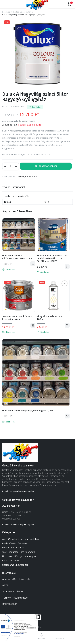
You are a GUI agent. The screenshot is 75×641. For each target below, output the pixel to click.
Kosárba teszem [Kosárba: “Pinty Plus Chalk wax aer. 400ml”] (67, 325)
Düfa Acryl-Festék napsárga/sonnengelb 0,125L (27, 410)
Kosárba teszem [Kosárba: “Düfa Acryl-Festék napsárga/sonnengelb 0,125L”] (67, 416)
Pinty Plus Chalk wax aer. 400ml (50, 317)
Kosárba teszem (48, 166)
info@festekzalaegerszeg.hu (18, 491)
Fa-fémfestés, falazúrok (14, 543)
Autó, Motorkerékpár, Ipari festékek (20, 539)
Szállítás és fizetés (13, 591)
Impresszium (9, 603)
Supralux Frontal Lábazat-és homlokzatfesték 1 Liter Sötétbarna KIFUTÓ (52, 258)
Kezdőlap (6, 12)
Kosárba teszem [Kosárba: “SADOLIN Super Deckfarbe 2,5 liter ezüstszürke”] (32, 325)
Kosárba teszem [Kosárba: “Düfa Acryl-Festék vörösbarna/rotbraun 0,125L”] (32, 264)
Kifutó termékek (10, 560)
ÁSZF (5, 585)
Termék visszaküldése (15, 597)
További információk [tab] (13, 187)
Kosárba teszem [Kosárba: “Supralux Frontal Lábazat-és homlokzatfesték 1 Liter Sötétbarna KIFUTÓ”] (67, 266)
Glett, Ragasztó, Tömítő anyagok (19, 552)
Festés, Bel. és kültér (22, 12)
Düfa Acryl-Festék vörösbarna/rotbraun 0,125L (17, 257)
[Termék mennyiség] (10, 166)
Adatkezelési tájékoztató (16, 579)
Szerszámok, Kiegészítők (15, 564)
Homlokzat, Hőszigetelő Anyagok (19, 556)
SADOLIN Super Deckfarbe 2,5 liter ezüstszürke (18, 317)
